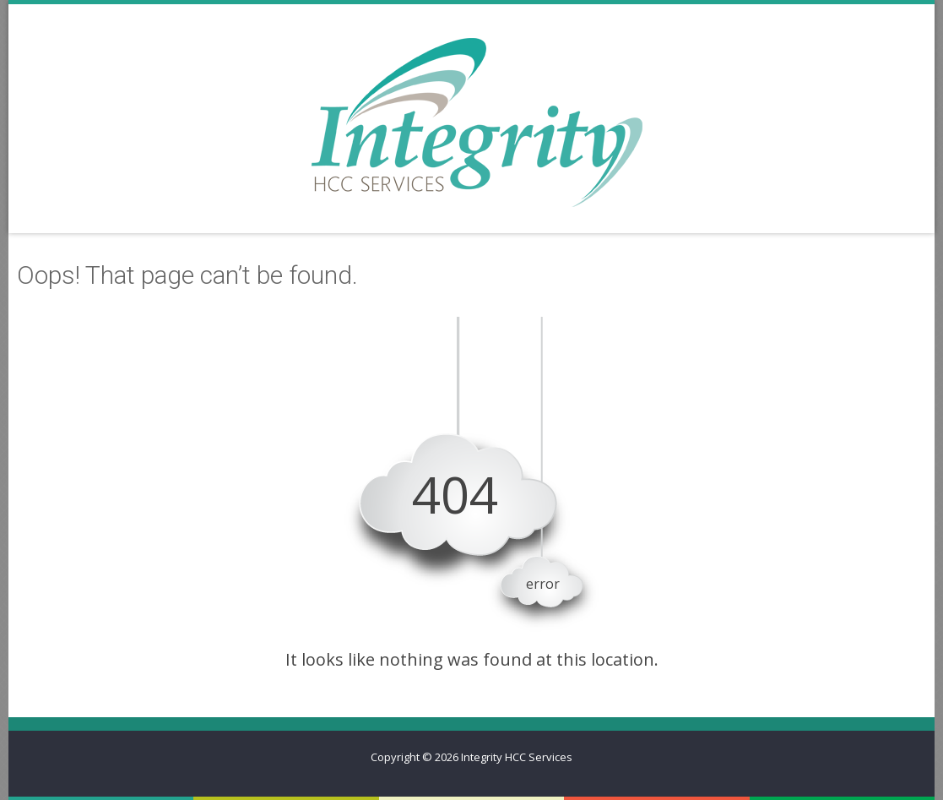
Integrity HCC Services (516, 757)
